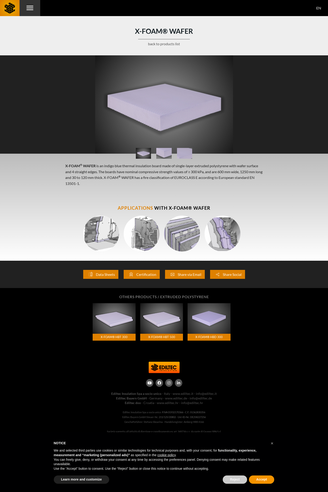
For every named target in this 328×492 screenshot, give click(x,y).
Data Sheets (101, 274)
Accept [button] (261, 479)
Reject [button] (235, 479)
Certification (141, 274)
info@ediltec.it (206, 394)
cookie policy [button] (166, 455)
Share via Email (184, 274)
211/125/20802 (167, 417)
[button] (272, 443)
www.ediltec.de (176, 398)
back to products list (164, 44)
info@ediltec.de (201, 398)
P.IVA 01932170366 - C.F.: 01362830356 (183, 412)
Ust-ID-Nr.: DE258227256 (192, 417)
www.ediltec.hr (168, 403)
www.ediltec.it (183, 394)
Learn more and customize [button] (81, 479)
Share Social (228, 274)
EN (318, 8)
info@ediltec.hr (192, 403)
